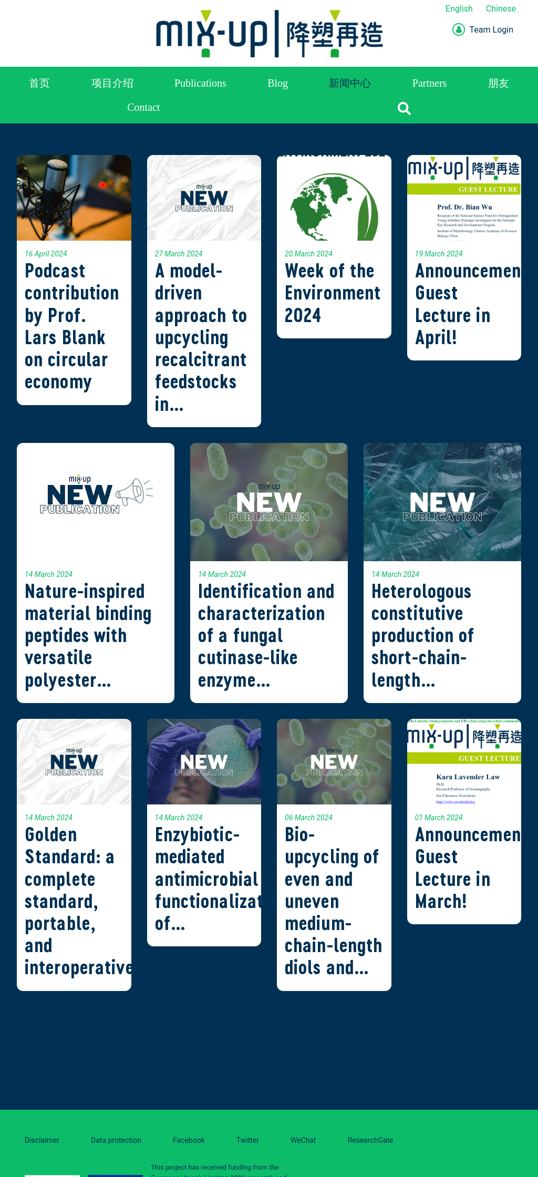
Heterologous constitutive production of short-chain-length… (423, 635)
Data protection (116, 1140)
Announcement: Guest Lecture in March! (474, 867)
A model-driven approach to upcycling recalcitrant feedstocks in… (201, 337)
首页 (39, 83)
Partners (429, 83)
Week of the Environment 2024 (333, 292)
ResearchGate (371, 1140)
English (459, 9)
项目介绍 (112, 83)
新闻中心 (350, 83)
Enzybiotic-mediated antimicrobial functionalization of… (221, 878)
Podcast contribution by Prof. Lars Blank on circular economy (72, 326)
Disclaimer (42, 1140)
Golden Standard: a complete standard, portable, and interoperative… (87, 900)
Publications (200, 83)
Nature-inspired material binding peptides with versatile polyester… (88, 635)
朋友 (498, 83)
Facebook (189, 1140)
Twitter (247, 1140)
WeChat (303, 1140)
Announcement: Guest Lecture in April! (474, 303)
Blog (277, 83)
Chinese (501, 9)
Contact (143, 107)
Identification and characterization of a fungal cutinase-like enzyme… (266, 635)
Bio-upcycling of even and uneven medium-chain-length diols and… (333, 900)
